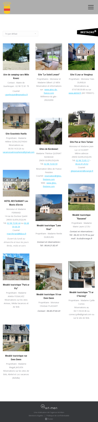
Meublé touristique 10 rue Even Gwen (48, 296)
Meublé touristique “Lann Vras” (49, 227)
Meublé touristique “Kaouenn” (81, 217)
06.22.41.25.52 (81, 164)
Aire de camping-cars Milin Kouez (16, 76)
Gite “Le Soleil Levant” (49, 74)
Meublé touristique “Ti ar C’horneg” (81, 294)
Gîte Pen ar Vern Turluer (81, 142)
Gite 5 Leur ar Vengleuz (81, 74)
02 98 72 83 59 (50, 164)
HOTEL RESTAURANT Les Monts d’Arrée (16, 203)
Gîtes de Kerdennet (48, 149)
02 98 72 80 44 (13, 223)
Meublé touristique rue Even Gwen (16, 357)
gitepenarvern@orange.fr (82, 171)
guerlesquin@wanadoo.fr (16, 94)
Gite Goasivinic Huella (16, 133)
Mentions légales (36, 415)
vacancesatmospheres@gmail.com (18, 152)
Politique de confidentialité (58, 415)
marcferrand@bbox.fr (16, 233)
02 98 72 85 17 (82, 160)
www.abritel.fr (75, 93)
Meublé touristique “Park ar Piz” (16, 286)
